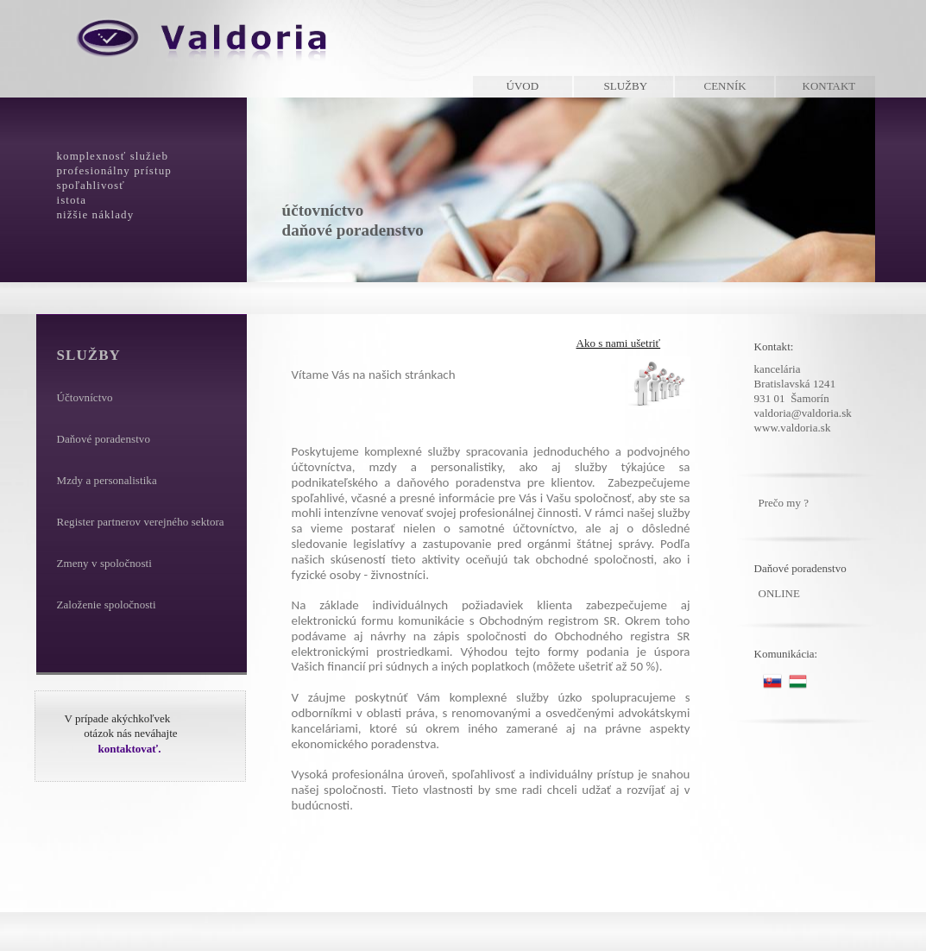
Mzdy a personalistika (107, 480)
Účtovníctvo (85, 397)
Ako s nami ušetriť (618, 343)
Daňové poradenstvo (103, 438)
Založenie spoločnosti (106, 604)
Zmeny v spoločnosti (104, 563)
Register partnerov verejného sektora (140, 521)
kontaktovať (128, 748)
